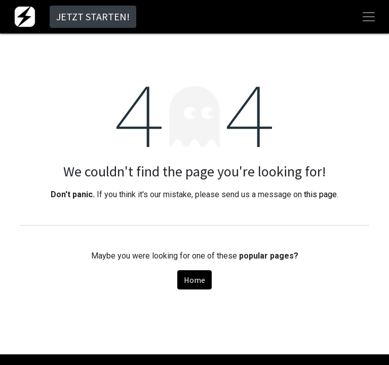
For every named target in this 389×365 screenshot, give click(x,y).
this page (320, 194)
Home (194, 280)
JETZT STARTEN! (93, 16)
